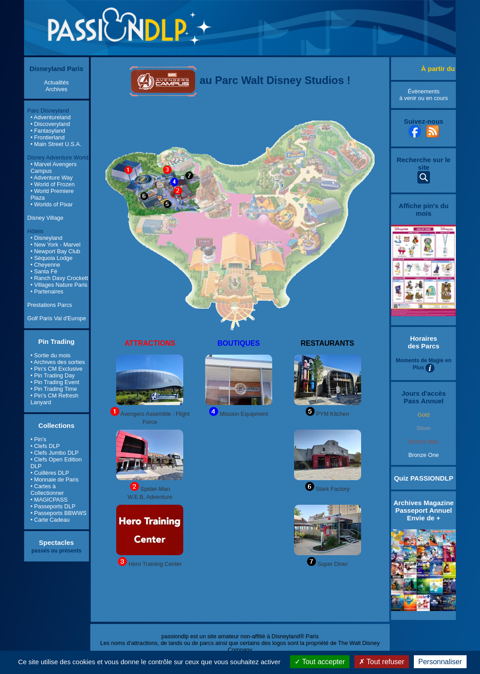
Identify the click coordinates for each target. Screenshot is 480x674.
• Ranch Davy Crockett (59, 278)
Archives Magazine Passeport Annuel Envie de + (423, 510)
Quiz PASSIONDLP (423, 478)
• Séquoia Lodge (51, 258)
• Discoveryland (50, 124)
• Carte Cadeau (50, 519)
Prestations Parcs (49, 304)
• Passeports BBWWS (58, 513)
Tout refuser (381, 662)
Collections (56, 425)
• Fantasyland (47, 130)
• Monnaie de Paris (54, 479)
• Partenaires (46, 291)
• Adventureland (50, 117)
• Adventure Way (51, 177)
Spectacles (56, 542)
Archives (56, 89)
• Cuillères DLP (49, 472)
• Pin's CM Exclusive (56, 368)
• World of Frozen (52, 184)
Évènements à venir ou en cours (423, 94)
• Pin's (38, 439)
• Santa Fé (43, 271)
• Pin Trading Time (53, 388)
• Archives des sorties (57, 362)
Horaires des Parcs (423, 342)
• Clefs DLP (45, 446)
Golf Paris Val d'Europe (56, 318)
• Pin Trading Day (52, 375)
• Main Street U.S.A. (55, 144)
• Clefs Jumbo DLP (54, 452)
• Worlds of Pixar (51, 204)
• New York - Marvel (55, 244)
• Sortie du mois (50, 355)
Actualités (56, 82)
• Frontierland (47, 137)
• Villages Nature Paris (58, 284)
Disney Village (45, 217)
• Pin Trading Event (54, 382)
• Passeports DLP (53, 506)
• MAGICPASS (48, 499)
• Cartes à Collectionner (47, 489)
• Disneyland (46, 237)
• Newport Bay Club (55, 251)
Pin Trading (56, 341)
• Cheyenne (45, 264)
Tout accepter (320, 662)
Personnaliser (440, 662)
